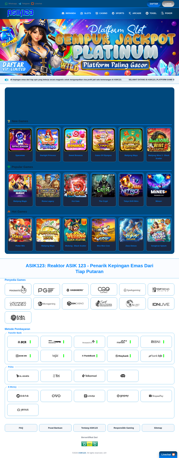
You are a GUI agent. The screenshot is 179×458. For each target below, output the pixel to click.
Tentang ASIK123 (89, 428)
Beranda (69, 13)
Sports (118, 13)
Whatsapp (11, 3)
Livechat (36, 3)
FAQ (21, 428)
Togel (151, 13)
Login (168, 4)
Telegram (24, 3)
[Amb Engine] (89, 444)
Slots (85, 13)
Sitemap (158, 428)
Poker (166, 13)
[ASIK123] (21, 13)
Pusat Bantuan (55, 428)
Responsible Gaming (124, 428)
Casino (101, 13)
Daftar (154, 4)
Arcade (134, 13)
